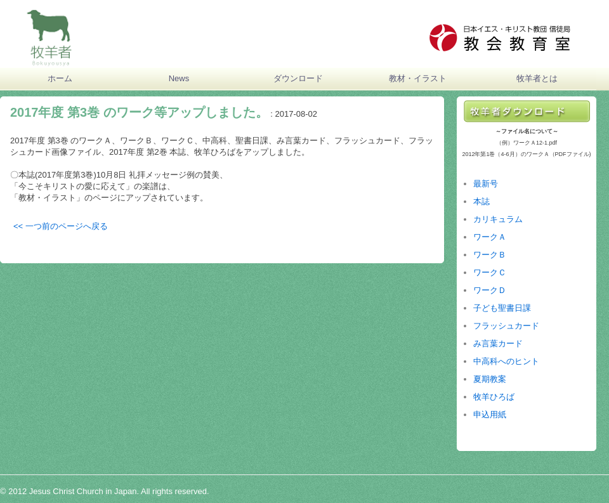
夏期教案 (489, 379)
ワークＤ (489, 290)
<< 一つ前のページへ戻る (60, 226)
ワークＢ (489, 254)
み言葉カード (498, 343)
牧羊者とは (537, 78)
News (179, 78)
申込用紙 (489, 414)
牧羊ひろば (493, 397)
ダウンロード (298, 78)
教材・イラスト (418, 78)
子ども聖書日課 (502, 308)
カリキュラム (498, 219)
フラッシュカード (506, 325)
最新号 (485, 183)
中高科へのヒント (506, 361)
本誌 (481, 201)
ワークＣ (489, 272)
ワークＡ (489, 237)
